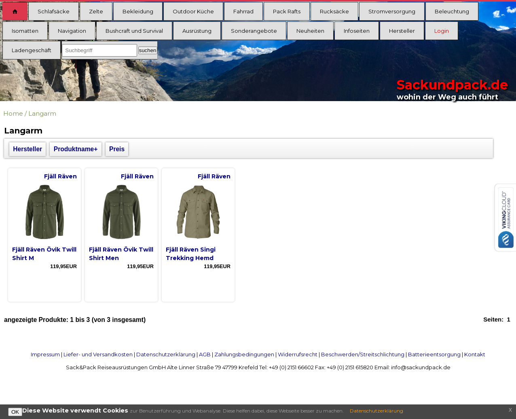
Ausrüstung (196, 31)
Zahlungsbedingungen (244, 354)
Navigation (72, 31)
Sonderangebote (254, 31)
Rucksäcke (334, 11)
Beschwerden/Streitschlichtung (362, 354)
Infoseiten (357, 31)
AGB (205, 354)
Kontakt (474, 354)
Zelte (96, 11)
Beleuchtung (452, 11)
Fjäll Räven (60, 176)
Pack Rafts (286, 11)
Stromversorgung (391, 11)
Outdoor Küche (193, 11)
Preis (117, 149)
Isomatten (25, 31)
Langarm (42, 113)
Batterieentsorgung (434, 354)
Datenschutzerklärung (165, 354)
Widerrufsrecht (297, 354)
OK (15, 412)
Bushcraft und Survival (134, 31)
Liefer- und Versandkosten (98, 354)
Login (441, 31)
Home (13, 113)
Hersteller (402, 31)
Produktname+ (76, 149)
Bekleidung (138, 11)
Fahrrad (243, 11)
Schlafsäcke (54, 11)
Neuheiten (310, 31)
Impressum (45, 354)
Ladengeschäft (31, 50)
